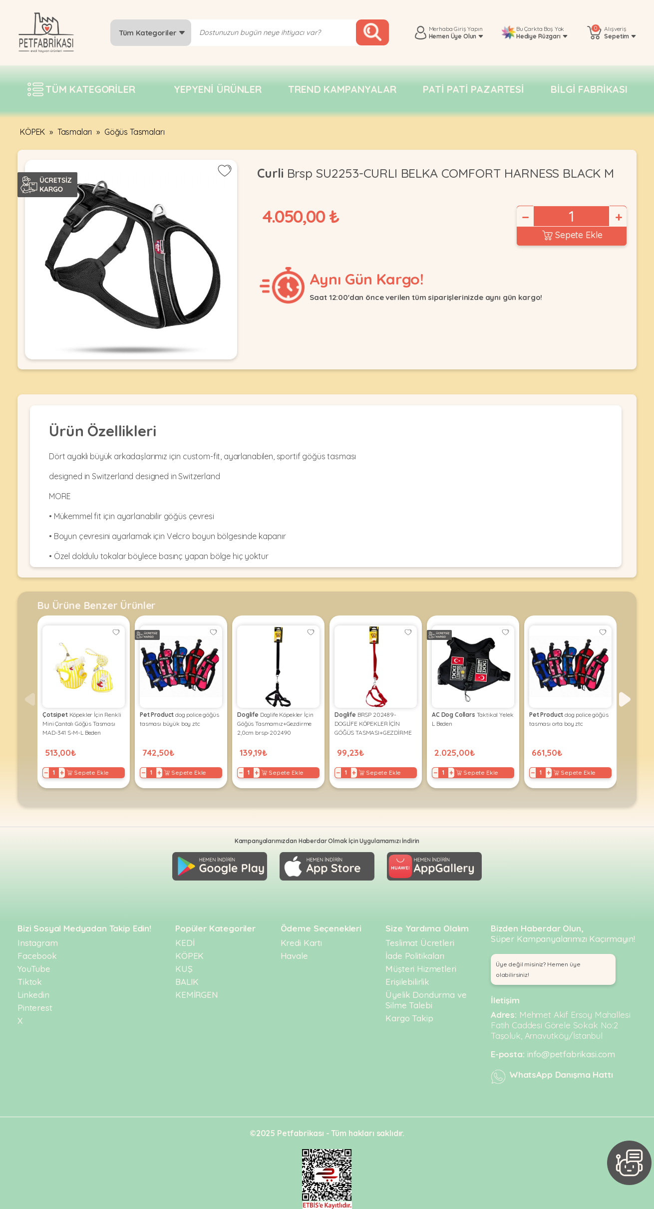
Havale (294, 955)
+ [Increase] (618, 217)
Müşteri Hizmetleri (420, 968)
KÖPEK (32, 132)
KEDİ (184, 942)
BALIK (187, 981)
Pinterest (34, 1007)
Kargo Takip (409, 1018)
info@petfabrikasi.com (571, 1054)
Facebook (37, 955)
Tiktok (29, 981)
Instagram (37, 942)
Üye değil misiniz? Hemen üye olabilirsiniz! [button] (538, 969)
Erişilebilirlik (407, 981)
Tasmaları (74, 132)
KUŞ (184, 968)
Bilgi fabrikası (589, 89)
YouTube (33, 968)
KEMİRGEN (196, 994)
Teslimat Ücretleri (419, 942)
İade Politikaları (414, 955)
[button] (625, 699)
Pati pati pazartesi (473, 89)
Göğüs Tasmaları (134, 132)
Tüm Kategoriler (152, 32)
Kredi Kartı (301, 942)
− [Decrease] (525, 217)
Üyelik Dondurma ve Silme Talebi (425, 999)
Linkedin (33, 994)
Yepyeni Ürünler (218, 89)
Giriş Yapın (468, 28)
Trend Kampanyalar (342, 89)
